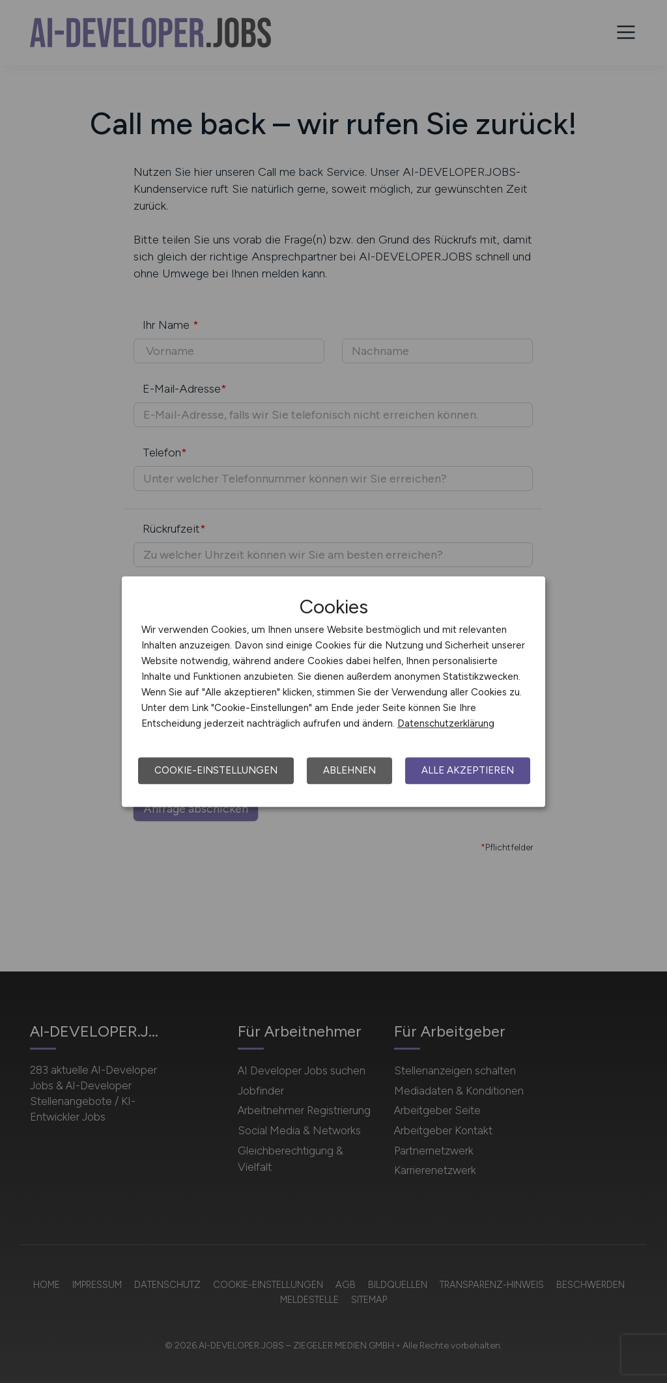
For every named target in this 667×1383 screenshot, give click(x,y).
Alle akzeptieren (467, 770)
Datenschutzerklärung (445, 723)
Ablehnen (349, 770)
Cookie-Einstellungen (215, 770)
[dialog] (333, 691)
